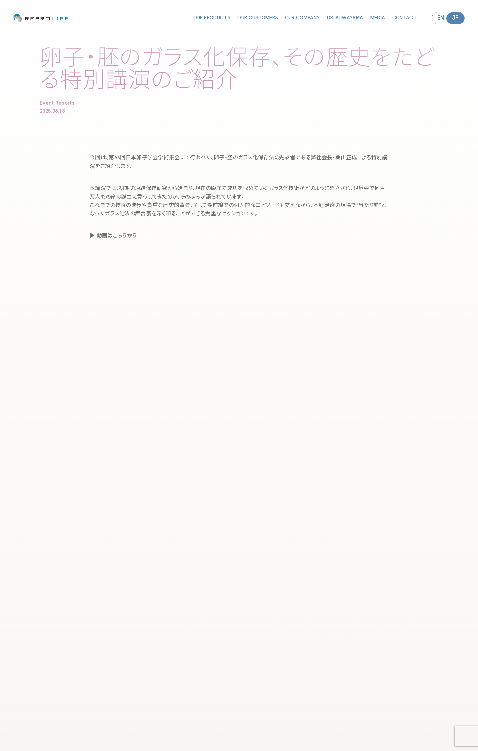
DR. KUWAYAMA (345, 18)
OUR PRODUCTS (211, 18)
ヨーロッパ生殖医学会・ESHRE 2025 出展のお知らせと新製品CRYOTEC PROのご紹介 (239, 664)
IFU (256, 746)
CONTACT (404, 18)
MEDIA (377, 18)
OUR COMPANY (302, 18)
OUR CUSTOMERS (257, 18)
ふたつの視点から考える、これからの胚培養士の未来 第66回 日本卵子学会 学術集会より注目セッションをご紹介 (237, 670)
